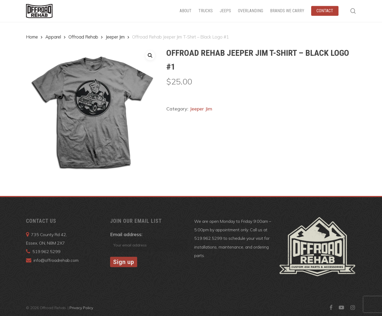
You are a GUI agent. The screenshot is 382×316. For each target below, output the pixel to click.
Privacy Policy (81, 307)
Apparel (53, 37)
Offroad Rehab (83, 37)
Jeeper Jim (115, 37)
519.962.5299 (46, 251)
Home (32, 37)
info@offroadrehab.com (56, 260)
